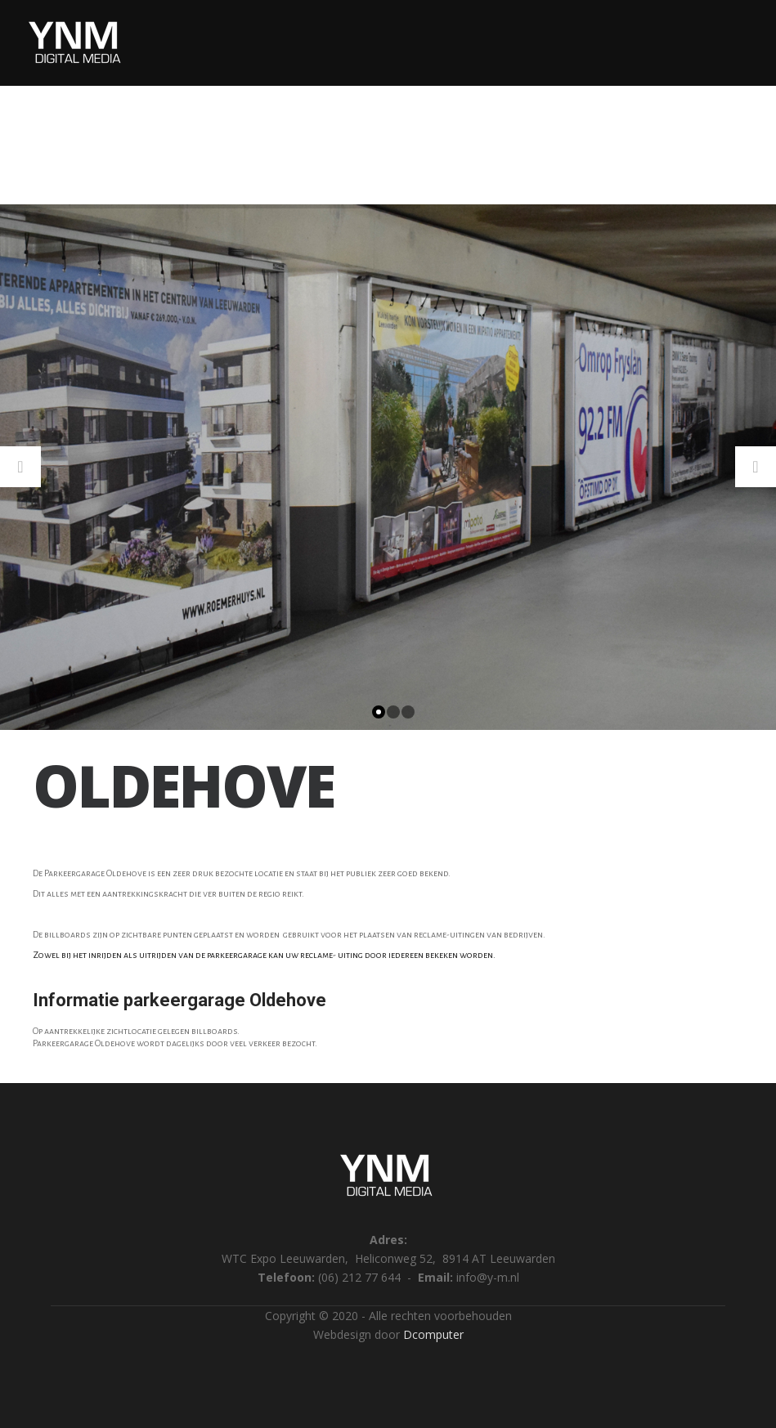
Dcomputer (433, 1334)
